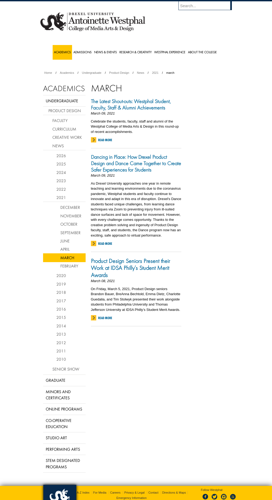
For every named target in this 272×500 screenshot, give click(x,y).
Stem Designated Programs (63, 463)
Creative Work (67, 137)
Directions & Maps (174, 492)
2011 (61, 350)
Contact (153, 492)
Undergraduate (91, 72)
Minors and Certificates (58, 394)
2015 (61, 317)
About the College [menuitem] (202, 52)
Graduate (55, 380)
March (67, 257)
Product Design (119, 72)
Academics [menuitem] (62, 52)
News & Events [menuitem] (105, 52)
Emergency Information (131, 497)
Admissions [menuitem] (82, 52)
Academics (67, 72)
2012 (61, 342)
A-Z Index (83, 492)
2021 (155, 72)
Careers (115, 492)
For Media (100, 492)
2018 (61, 292)
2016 (61, 309)
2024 (61, 172)
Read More (105, 140)
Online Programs (64, 409)
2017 (61, 300)
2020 (61, 275)
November (70, 215)
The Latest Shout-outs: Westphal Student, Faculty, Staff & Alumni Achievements (131, 104)
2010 (61, 359)
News (140, 72)
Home (48, 72)
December (70, 207)
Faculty (60, 120)
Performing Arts (63, 449)
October (68, 224)
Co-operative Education (59, 423)
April (65, 249)
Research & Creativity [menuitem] (135, 52)
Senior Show (65, 369)
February (69, 266)
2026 (61, 155)
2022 (61, 189)
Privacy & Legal (134, 492)
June (65, 240)
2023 (61, 180)
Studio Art (56, 437)
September (70, 232)
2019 (61, 284)
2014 (61, 325)
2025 (61, 163)
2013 (61, 334)
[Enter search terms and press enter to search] (208, 5)
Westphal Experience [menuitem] (169, 52)
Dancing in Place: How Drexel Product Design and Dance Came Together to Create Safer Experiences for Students (136, 163)
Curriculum (64, 129)
